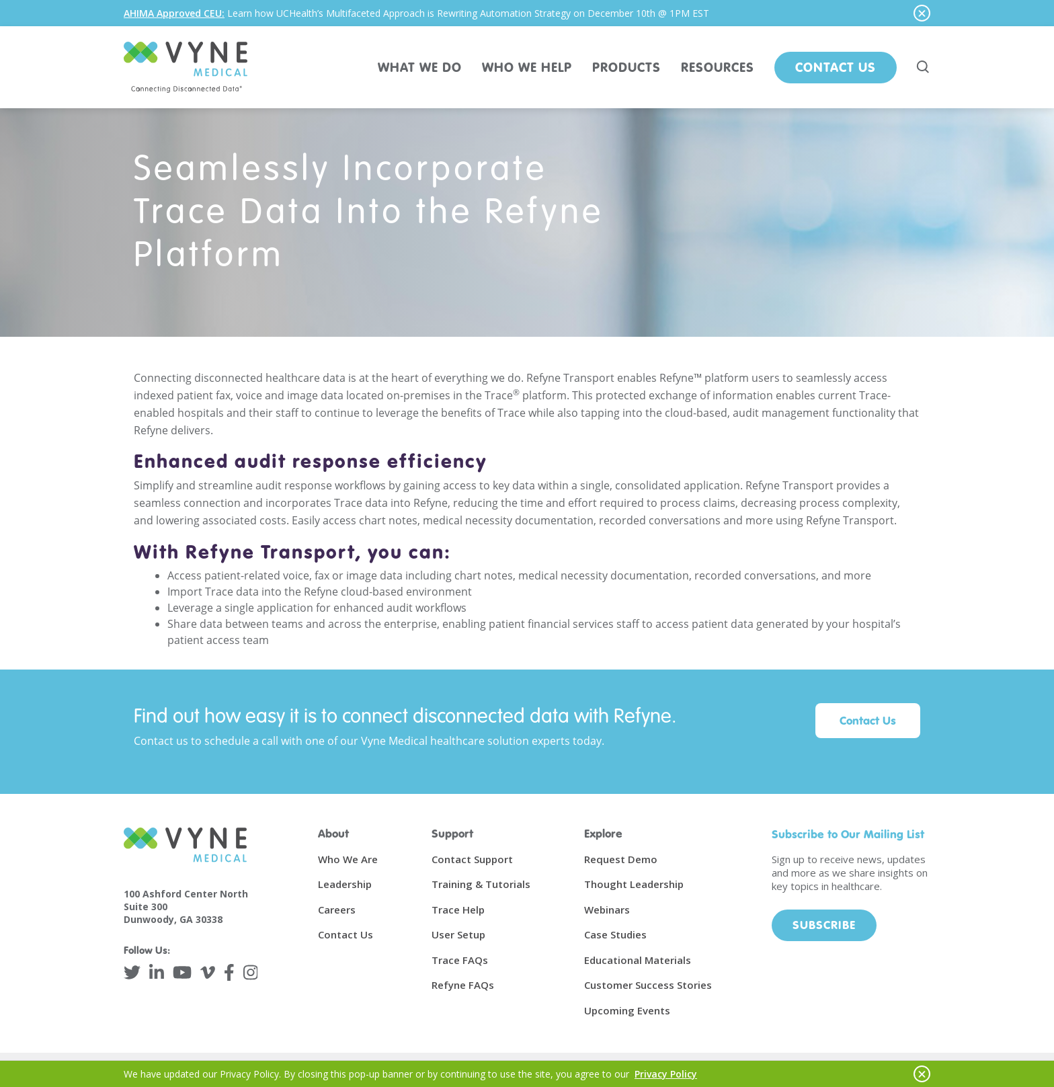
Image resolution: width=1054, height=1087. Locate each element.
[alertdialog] (527, 13)
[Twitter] (132, 972)
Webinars (607, 909)
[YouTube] (182, 972)
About (333, 833)
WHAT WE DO (420, 66)
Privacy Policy (666, 1074)
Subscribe (824, 924)
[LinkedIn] (156, 972)
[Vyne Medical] (185, 67)
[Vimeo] (207, 972)
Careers (337, 909)
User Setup (458, 934)
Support (452, 833)
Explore (603, 833)
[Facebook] (229, 972)
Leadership (345, 884)
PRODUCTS (626, 66)
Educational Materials (637, 960)
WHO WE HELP (527, 66)
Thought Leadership (634, 884)
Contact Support (472, 859)
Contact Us (835, 66)
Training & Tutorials (481, 884)
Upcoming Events (627, 1010)
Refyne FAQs (463, 985)
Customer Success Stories (648, 985)
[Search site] (923, 67)
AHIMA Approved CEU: (174, 13)
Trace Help (458, 909)
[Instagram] (250, 972)
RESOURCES (717, 66)
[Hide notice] (922, 13)
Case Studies (615, 934)
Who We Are (348, 859)
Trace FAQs (460, 960)
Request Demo (620, 859)
